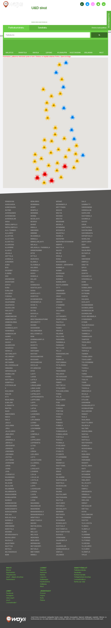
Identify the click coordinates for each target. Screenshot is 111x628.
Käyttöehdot (10, 572)
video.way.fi (10, 598)
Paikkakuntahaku (80, 570)
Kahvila (42, 575)
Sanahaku (77, 572)
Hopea (42, 595)
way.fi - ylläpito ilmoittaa (14, 577)
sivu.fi (8, 600)
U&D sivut (39, 8)
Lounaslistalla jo (80, 579)
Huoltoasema (45, 582)
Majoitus (43, 570)
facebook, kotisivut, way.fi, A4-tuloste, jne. (39, 22)
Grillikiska (43, 584)
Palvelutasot (10, 579)
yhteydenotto (109, 20)
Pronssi (43, 593)
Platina (42, 600)
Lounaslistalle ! (11, 603)
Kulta (42, 598)
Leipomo (43, 577)
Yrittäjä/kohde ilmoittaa (82, 577)
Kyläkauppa (44, 579)
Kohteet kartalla (79, 575)
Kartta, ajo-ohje (79, 582)
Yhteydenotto (11, 575)
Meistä (8, 570)
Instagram (9, 595)
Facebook (9, 593)
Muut (42, 586)
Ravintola (43, 572)
